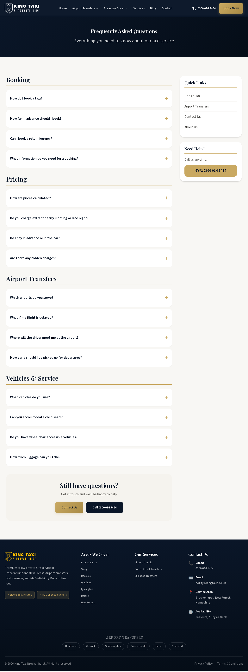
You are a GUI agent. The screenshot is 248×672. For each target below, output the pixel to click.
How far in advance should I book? (35, 118)
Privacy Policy (203, 664)
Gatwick (87, 647)
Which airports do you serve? (31, 297)
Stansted (183, 647)
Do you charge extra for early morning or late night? (49, 218)
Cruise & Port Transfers (150, 570)
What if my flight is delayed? (31, 317)
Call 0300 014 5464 (105, 507)
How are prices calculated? (30, 198)
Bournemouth (140, 647)
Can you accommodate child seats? (36, 417)
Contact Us (67, 507)
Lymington (88, 592)
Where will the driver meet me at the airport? (44, 337)
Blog (153, 8)
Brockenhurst (90, 563)
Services (139, 8)
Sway (84, 570)
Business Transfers (147, 578)
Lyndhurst (87, 585)
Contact (167, 8)
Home (63, 8)
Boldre (85, 600)
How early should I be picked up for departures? (46, 357)
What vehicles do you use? (30, 397)
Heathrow (65, 647)
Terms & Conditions (230, 664)
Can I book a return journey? (31, 138)
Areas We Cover (116, 8)
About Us (191, 127)
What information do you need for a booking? (44, 158)
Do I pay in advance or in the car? (35, 238)
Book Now (231, 8)
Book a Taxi (192, 96)
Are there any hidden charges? (33, 258)
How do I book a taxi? (26, 98)
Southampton (112, 647)
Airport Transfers (85, 8)
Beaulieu (87, 578)
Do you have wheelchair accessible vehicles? (44, 437)
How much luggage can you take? (35, 457)
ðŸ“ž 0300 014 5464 (211, 171)
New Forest (88, 607)
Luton (164, 647)
